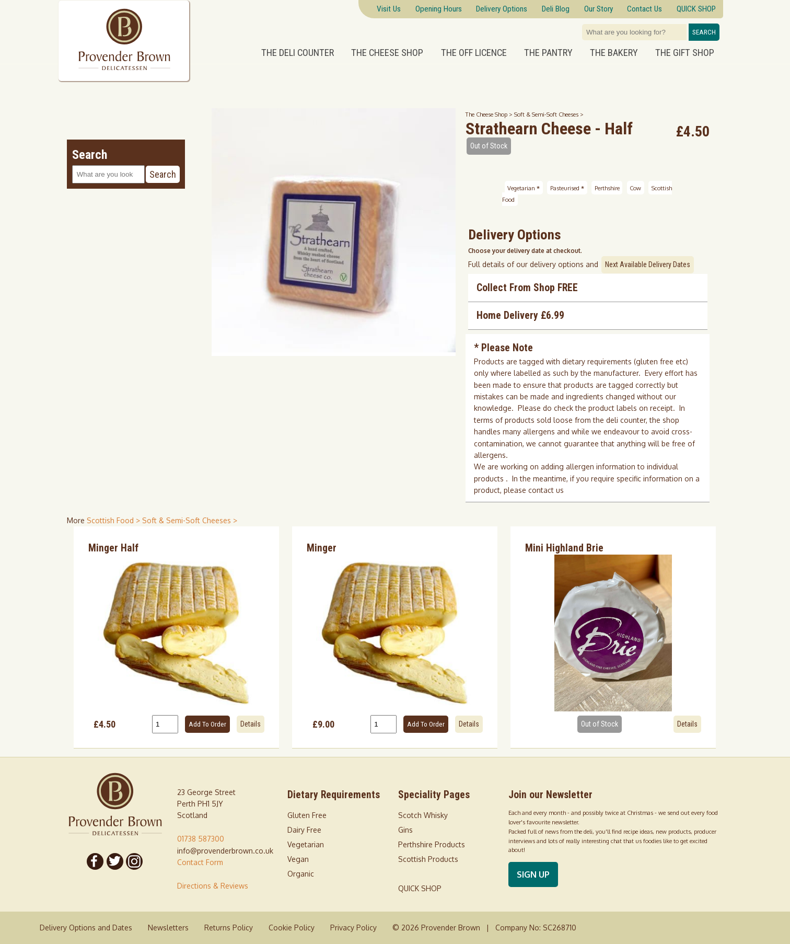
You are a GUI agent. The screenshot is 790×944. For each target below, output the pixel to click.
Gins (405, 829)
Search (704, 32)
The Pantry (548, 53)
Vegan (298, 859)
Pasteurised (567, 187)
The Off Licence (474, 53)
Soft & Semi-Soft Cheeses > (549, 114)
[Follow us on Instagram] (134, 861)
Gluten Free (307, 815)
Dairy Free (304, 829)
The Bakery (614, 53)
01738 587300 (200, 838)
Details (250, 724)
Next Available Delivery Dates (647, 264)
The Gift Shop (684, 53)
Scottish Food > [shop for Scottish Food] (114, 520)
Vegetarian (523, 187)
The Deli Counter (297, 53)
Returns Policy (228, 927)
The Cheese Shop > (490, 114)
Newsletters (168, 927)
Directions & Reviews (212, 885)
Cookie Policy (292, 927)
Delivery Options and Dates (86, 927)
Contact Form (200, 862)
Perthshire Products (431, 844)
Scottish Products (428, 859)
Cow (635, 187)
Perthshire (607, 187)
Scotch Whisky (423, 815)
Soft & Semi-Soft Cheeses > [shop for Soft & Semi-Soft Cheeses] (189, 520)
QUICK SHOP (420, 888)
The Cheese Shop (387, 53)
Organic (300, 873)
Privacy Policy (353, 927)
